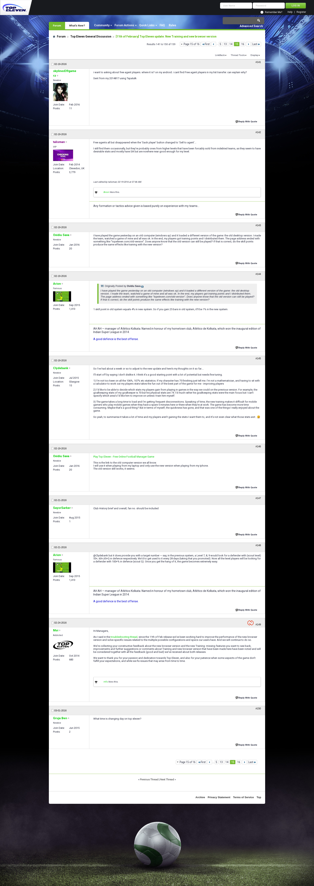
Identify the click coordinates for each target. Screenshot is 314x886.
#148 (258, 545)
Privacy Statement (219, 797)
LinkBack (220, 55)
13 (225, 44)
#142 (258, 132)
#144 (258, 274)
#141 (258, 62)
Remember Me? (273, 12)
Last (256, 44)
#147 (258, 498)
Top (259, 797)
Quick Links (147, 25)
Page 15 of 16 (191, 44)
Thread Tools (238, 55)
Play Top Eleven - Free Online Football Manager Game (123, 456)
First (206, 44)
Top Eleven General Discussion (90, 36)
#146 (258, 446)
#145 (258, 358)
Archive (200, 797)
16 (242, 44)
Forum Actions (124, 25)
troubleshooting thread (124, 636)
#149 (258, 624)
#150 (258, 708)
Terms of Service (243, 797)
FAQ (162, 25)
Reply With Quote (246, 121)
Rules (172, 25)
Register (301, 12)
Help (290, 12)
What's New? (77, 25)
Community (102, 25)
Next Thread (167, 779)
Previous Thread (149, 779)
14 (230, 44)
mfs (106, 681)
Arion (106, 192)
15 (236, 44)
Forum (57, 25)
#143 (258, 225)
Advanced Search (251, 26)
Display (254, 55)
